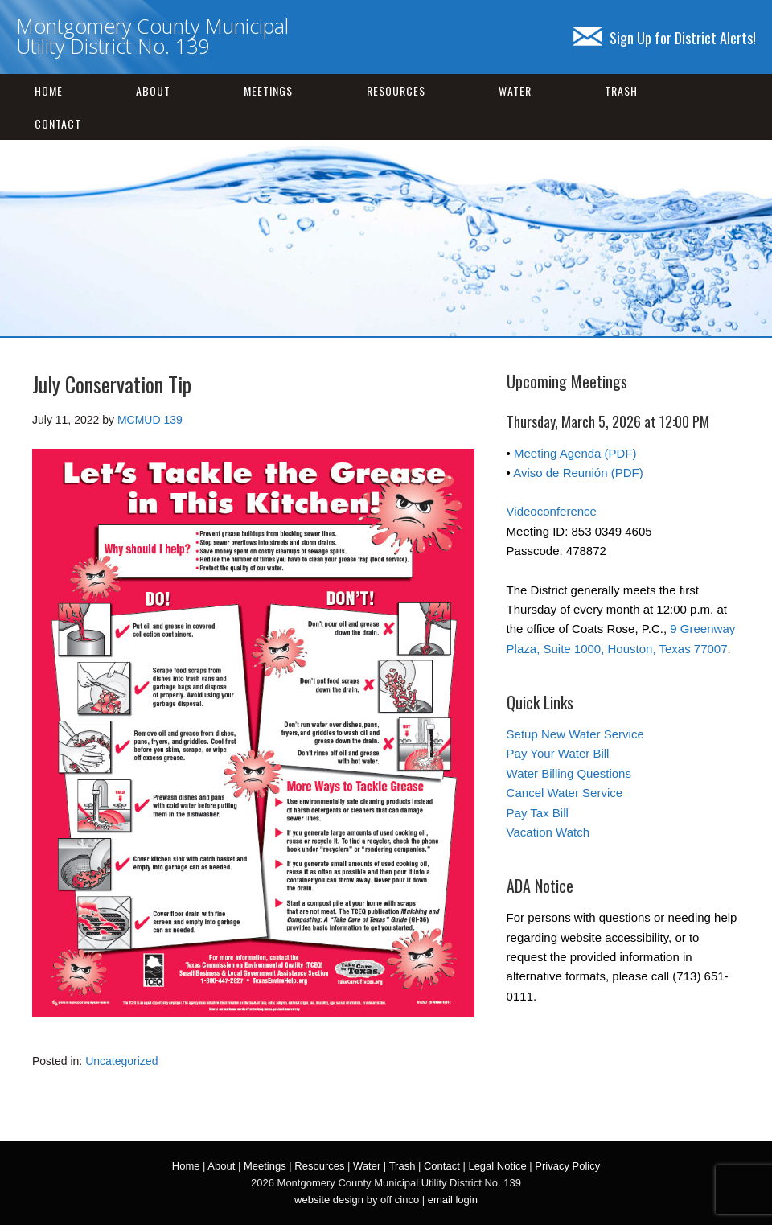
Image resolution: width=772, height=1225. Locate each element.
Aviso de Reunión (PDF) (578, 472)
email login (453, 1200)
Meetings (268, 90)
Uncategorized (121, 1060)
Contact (58, 123)
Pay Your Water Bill (558, 753)
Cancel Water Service (565, 793)
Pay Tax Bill (538, 813)
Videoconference (552, 511)
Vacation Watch (548, 832)
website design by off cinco (356, 1200)
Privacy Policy (567, 1166)
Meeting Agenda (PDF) (575, 453)
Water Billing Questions (569, 773)
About (153, 90)
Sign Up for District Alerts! (664, 37)
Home (49, 90)
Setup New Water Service (575, 734)
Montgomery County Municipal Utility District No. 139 (152, 36)
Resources (396, 90)
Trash (621, 90)
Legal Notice (497, 1166)
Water (515, 90)
